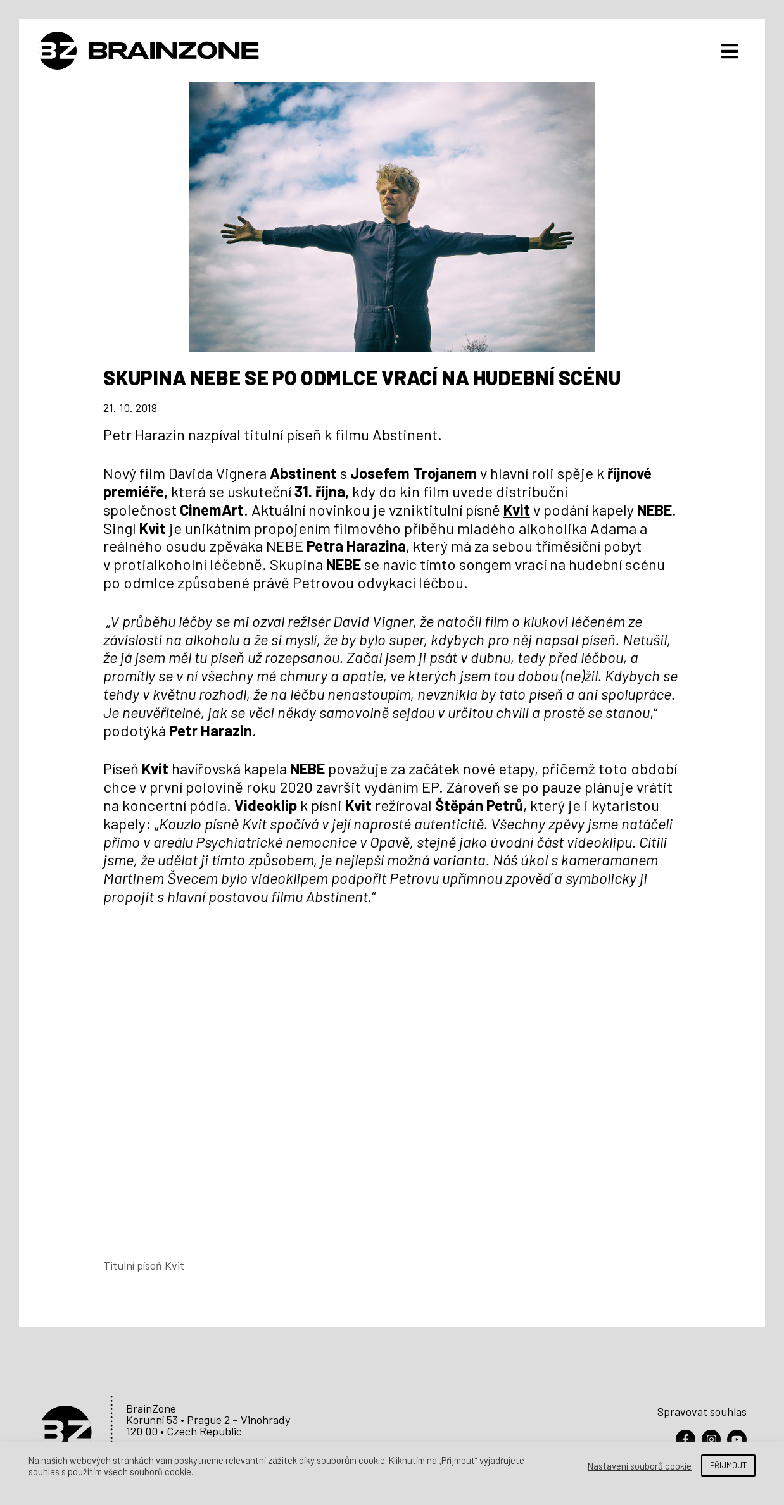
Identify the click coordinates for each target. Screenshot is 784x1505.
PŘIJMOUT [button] (728, 1465)
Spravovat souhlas (702, 1408)
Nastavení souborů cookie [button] (640, 1465)
